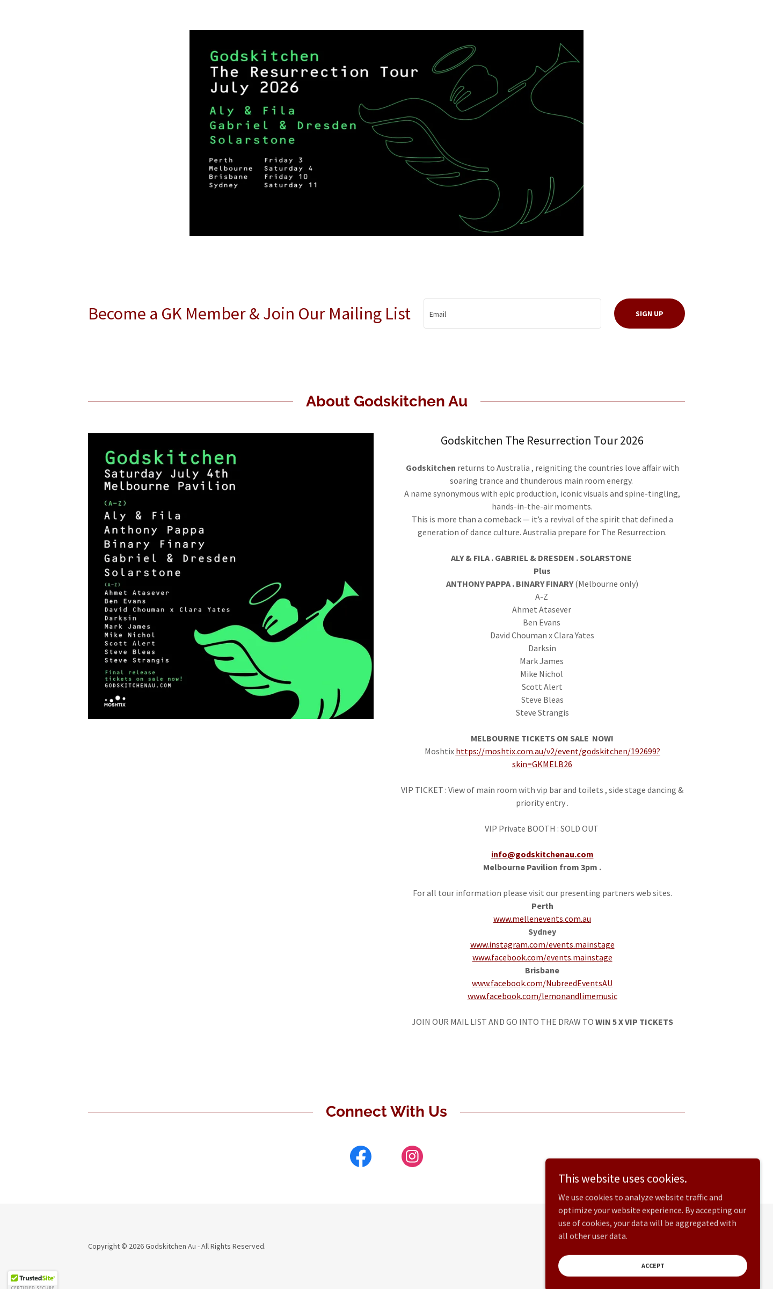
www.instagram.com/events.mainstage (542, 944)
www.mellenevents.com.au (542, 918)
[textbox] (512, 313)
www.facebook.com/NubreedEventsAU (542, 983)
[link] (360, 1159)
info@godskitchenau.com (542, 854)
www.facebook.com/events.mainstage (542, 957)
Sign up (649, 313)
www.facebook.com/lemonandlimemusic (542, 996)
